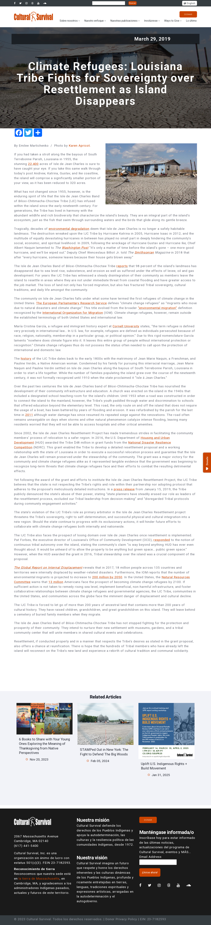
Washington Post (75, 248)
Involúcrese (151, 20)
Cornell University (126, 326)
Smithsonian (144, 252)
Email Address (150, 857)
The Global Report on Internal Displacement (48, 567)
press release (124, 489)
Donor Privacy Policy (121, 919)
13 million (55, 582)
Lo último (191, 20)
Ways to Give (171, 20)
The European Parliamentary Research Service (71, 303)
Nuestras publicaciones (123, 20)
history (26, 358)
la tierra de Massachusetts (39, 878)
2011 (29, 415)
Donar (188, 14)
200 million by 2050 (107, 577)
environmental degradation (69, 229)
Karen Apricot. (80, 145)
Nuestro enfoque (94, 20)
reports (122, 266)
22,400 (33, 164)
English (189, 3)
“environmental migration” (157, 308)
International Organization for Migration (72, 313)
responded (161, 540)
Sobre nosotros (69, 20)
